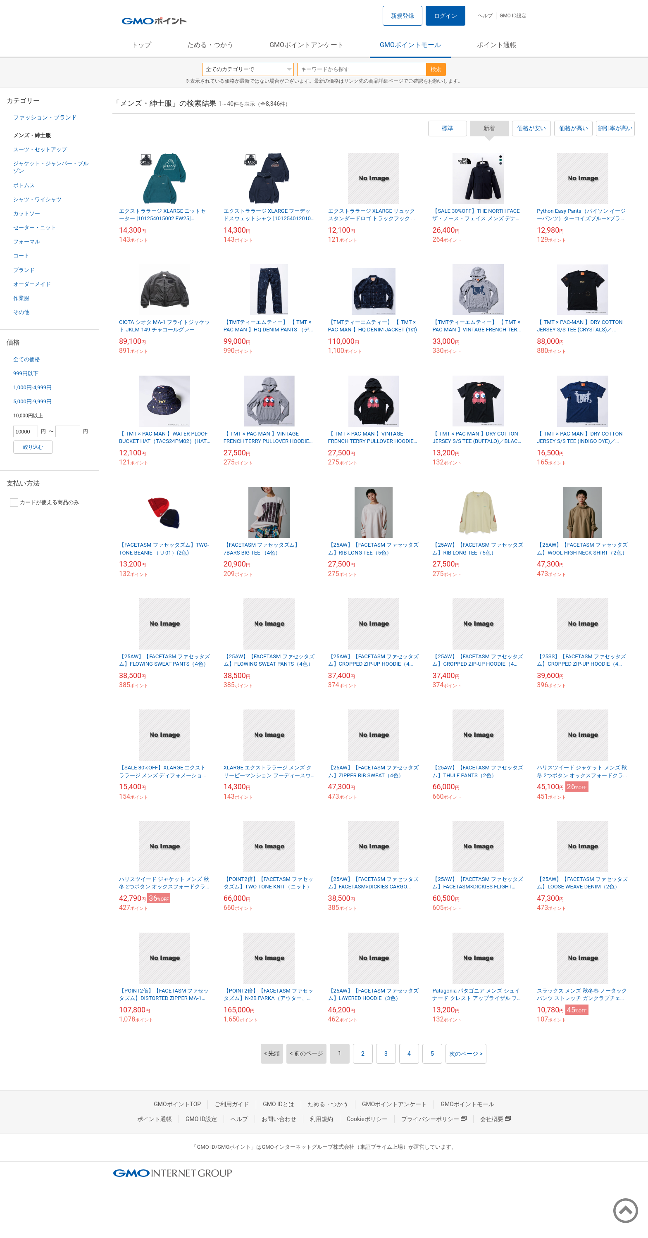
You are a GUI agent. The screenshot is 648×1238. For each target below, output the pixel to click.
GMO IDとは (278, 1104)
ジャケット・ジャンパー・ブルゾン (50, 167)
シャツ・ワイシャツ (37, 199)
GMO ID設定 (513, 16)
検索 (436, 69)
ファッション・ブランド (45, 117)
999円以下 (25, 373)
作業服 (21, 298)
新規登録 (402, 15)
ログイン (445, 15)
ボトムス (24, 185)
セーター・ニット (34, 227)
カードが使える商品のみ (44, 502)
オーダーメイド (32, 284)
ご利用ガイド (231, 1104)
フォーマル (26, 241)
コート (21, 255)
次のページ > (466, 1053)
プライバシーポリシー (434, 1119)
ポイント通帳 (497, 45)
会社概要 (495, 1119)
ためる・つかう (210, 45)
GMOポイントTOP (177, 1104)
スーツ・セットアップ (40, 149)
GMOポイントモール (410, 45)
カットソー (26, 213)
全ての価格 (26, 359)
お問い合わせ (279, 1119)
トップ (141, 45)
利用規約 (321, 1119)
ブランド (24, 270)
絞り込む (33, 447)
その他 (21, 312)
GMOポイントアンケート (306, 45)
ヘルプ (485, 16)
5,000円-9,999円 (32, 401)
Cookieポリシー (367, 1119)
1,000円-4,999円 (32, 387)
